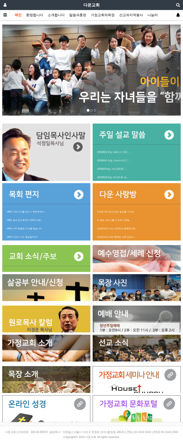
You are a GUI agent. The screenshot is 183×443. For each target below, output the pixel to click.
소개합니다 (56, 15)
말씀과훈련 (77, 15)
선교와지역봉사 (131, 15)
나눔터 (153, 15)
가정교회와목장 (103, 15)
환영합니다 (34, 15)
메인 (18, 15)
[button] (15, 70)
